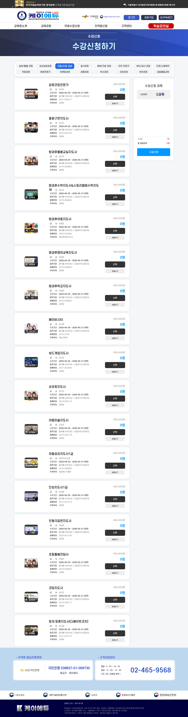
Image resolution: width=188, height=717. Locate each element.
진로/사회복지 (162, 66)
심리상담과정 (45, 66)
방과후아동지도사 (60, 219)
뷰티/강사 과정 (143, 66)
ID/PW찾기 (166, 17)
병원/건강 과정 (104, 66)
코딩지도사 (56, 588)
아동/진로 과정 (65, 66)
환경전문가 (45, 72)
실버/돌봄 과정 (26, 66)
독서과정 (104, 72)
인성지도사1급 (58, 487)
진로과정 (124, 72)
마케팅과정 (65, 72)
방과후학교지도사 (60, 286)
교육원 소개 (68, 703)
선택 (115, 96)
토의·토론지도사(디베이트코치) (68, 621)
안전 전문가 (123, 66)
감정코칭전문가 (59, 85)
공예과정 (85, 72)
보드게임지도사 (59, 353)
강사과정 (85, 66)
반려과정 (143, 72)
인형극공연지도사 (60, 521)
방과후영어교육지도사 (63, 252)
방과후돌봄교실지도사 (63, 152)
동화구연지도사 (59, 118)
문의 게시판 (79, 703)
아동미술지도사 (59, 420)
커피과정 (26, 72)
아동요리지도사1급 (61, 454)
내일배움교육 (163, 72)
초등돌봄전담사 (59, 554)
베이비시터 (56, 320)
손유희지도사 (57, 387)
